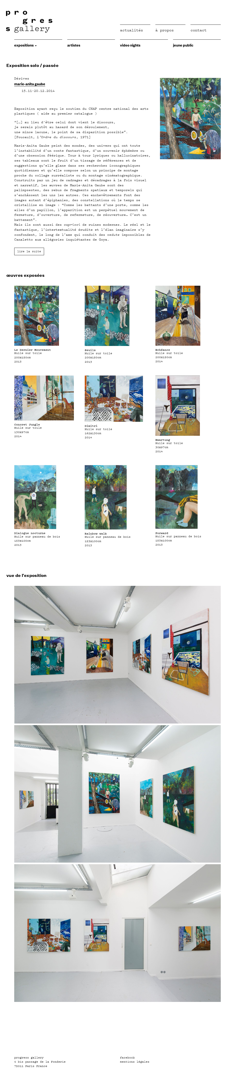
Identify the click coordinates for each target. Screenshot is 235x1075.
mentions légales (134, 1062)
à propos (164, 30)
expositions (25, 44)
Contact (198, 30)
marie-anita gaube (29, 83)
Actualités (131, 30)
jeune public (183, 44)
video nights (130, 44)
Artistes (73, 44)
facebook (127, 1058)
